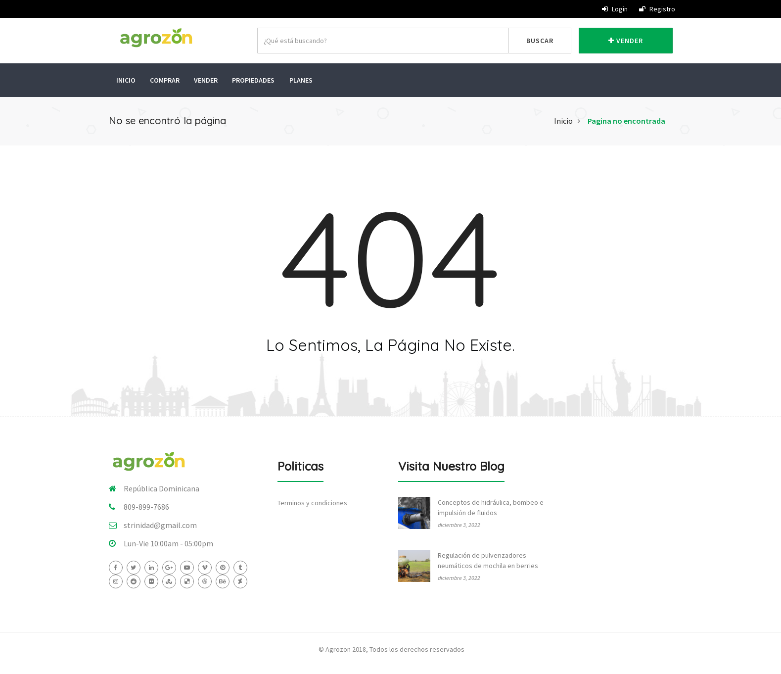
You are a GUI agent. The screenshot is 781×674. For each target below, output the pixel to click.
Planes (302, 79)
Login (615, 8)
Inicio (126, 79)
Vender (625, 40)
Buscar (539, 40)
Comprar (165, 79)
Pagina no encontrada (626, 119)
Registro (657, 8)
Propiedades (254, 79)
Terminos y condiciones (312, 500)
